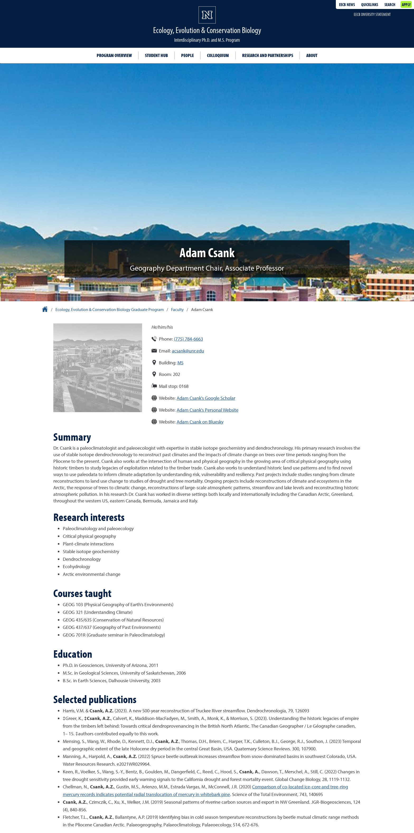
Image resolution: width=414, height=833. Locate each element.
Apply (406, 4)
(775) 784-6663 (188, 339)
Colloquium (218, 55)
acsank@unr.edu (188, 351)
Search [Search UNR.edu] (389, 4)
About (311, 55)
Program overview (114, 55)
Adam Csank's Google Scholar (206, 398)
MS (180, 363)
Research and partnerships (267, 55)
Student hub (156, 55)
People (187, 55)
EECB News (347, 4)
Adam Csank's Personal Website (207, 410)
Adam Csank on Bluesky (200, 422)
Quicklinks (369, 4)
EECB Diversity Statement (372, 14)
